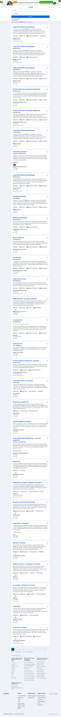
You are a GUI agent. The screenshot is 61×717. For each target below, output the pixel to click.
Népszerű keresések (16, 655)
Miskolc (12, 672)
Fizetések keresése (42, 697)
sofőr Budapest (40, 668)
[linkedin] (56, 694)
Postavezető (17, 257)
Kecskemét (13, 662)
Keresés (30, 16)
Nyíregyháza (13, 677)
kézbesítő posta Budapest (29, 678)
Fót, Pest (13, 669)
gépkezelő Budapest (41, 674)
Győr (12, 676)
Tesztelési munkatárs (20, 152)
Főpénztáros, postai (19, 279)
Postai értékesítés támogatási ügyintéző (26, 89)
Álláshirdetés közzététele (46, 2)
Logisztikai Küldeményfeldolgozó (24, 175)
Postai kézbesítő (18, 238)
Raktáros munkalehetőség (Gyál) (24, 502)
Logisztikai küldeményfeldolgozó (24, 27)
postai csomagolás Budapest (29, 676)
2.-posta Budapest (27, 670)
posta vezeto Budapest (28, 671)
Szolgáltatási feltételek (8, 713)
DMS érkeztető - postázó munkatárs (25, 299)
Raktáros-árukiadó (19, 543)
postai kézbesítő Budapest (29, 673)
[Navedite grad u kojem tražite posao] (30, 13)
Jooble (56, 714)
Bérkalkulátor (40, 704)
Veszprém (13, 667)
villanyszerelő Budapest (41, 666)
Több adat (31, 22)
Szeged (12, 671)
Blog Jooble (40, 699)
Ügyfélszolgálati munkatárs (22, 421)
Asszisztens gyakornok (20, 402)
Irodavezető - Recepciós (21, 523)
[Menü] (1, 7)
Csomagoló (17, 606)
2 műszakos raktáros (20, 627)
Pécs (12, 674)
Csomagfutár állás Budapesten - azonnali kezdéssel (27, 439)
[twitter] (53, 694)
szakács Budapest (40, 664)
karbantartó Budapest (41, 673)
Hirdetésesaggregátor (32, 695)
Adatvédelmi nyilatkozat (19, 713)
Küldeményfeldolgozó (20, 218)
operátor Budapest (40, 669)
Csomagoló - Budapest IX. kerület (24, 585)
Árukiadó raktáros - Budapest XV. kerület (26, 564)
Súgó (19, 701)
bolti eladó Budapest (41, 661)
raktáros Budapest (40, 671)
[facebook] (50, 694)
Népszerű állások (14, 686)
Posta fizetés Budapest (41, 678)
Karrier (19, 699)
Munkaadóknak (31, 697)
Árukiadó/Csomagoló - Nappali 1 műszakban (27, 482)
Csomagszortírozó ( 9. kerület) (23, 380)
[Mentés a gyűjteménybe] (47, 27)
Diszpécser (16, 461)
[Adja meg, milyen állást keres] (30, 10)
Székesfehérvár (14, 666)
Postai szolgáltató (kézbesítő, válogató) (26, 361)
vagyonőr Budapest (40, 663)
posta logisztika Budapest (29, 662)
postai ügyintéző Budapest (29, 680)
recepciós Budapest (40, 676)
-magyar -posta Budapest (29, 675)
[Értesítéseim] (59, 7)
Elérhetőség (20, 697)
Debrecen (13, 664)
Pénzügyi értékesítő (19, 196)
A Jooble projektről (22, 695)
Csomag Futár (17, 320)
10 (45, 649)
